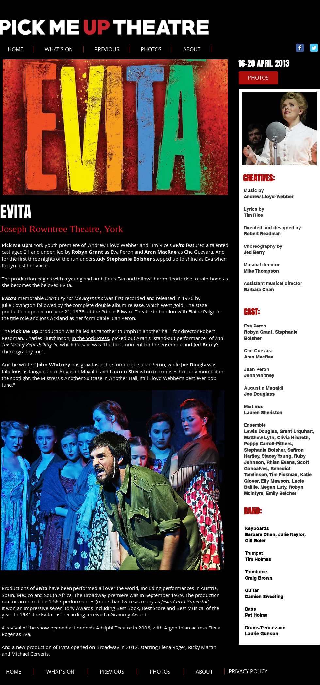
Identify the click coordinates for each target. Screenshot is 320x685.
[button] (107, 49)
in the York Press (90, 338)
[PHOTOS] (258, 77)
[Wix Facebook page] (300, 48)
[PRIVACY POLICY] (247, 671)
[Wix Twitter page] (314, 48)
